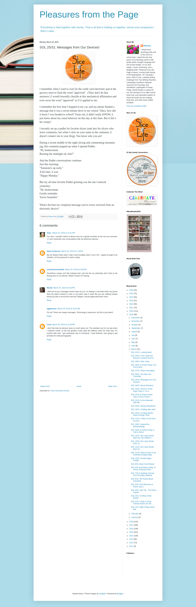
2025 (131, 293)
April (133, 346)
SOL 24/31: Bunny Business (142, 385)
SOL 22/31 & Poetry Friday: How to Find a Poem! (142, 396)
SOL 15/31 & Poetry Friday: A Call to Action (142, 431)
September (136, 328)
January (134, 517)
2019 (131, 314)
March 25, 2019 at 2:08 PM (75, 269)
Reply (49, 243)
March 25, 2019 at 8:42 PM (64, 288)
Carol (49, 325)
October (134, 325)
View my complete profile (136, 106)
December (135, 318)
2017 (131, 525)
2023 (131, 301)
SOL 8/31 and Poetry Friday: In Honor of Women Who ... (143, 468)
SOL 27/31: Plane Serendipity (143, 371)
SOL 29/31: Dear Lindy (140, 361)
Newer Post (45, 386)
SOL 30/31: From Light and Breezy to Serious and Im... (143, 357)
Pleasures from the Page (89, 14)
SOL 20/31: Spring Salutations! (143, 406)
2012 (131, 543)
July (133, 335)
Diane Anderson (54, 251)
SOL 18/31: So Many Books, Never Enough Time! (142, 414)
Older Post (112, 386)
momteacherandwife (55, 269)
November (135, 321)
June (133, 339)
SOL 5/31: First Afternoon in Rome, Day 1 (142, 485)
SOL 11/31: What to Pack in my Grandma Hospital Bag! (143, 454)
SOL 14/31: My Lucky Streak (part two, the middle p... (142, 437)
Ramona (147, 46)
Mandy (49, 288)
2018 (131, 522)
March (134, 349)
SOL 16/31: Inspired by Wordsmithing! (140, 425)
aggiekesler (52, 309)
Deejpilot (102, 594)
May (133, 342)
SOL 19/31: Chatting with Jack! (143, 409)
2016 (131, 529)
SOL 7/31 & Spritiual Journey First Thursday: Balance (142, 474)
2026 (131, 290)
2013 (131, 539)
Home (79, 386)
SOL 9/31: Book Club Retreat (142, 464)
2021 (131, 308)
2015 (131, 532)
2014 (131, 536)
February (135, 514)
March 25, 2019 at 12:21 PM (63, 233)
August (134, 332)
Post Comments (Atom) (59, 391)
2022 (131, 304)
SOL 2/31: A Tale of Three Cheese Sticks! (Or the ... (142, 503)
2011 (131, 546)
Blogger (120, 594)
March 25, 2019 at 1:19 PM (72, 251)
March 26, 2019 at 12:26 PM (63, 325)
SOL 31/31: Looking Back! (141, 352)
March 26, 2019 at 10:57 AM (69, 309)
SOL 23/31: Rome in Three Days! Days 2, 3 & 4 (141, 390)
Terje (49, 233)
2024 (131, 297)
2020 (131, 311)
